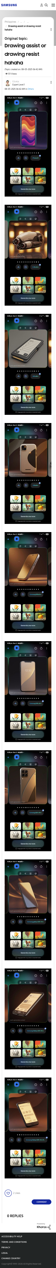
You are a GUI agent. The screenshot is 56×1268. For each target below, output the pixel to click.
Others (31, 89)
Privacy (5, 1247)
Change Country (10, 1258)
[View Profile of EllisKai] (15, 81)
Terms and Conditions (14, 1242)
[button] (46, 82)
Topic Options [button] (46, 29)
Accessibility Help (11, 1236)
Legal (4, 1253)
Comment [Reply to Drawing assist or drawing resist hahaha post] (42, 1202)
